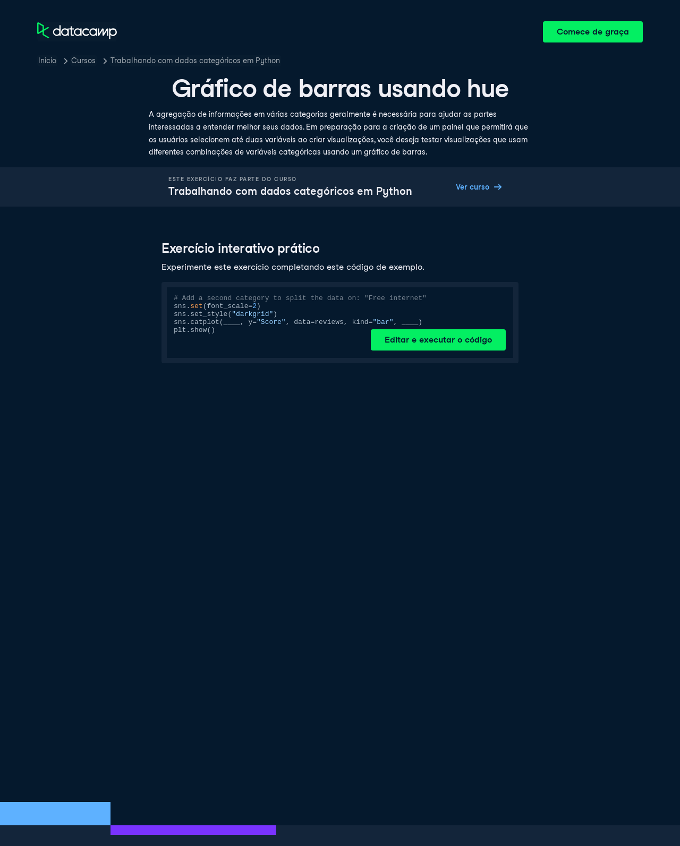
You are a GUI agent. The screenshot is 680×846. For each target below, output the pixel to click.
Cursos (83, 60)
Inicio (47, 60)
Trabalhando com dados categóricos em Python (195, 60)
